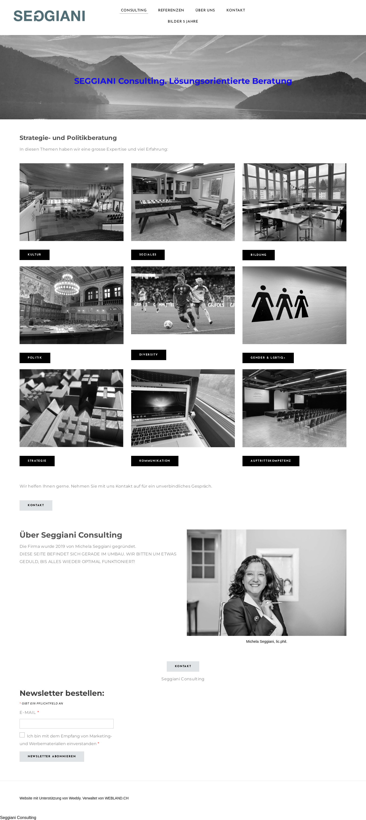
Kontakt (235, 10)
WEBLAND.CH (116, 798)
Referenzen (171, 10)
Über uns (205, 10)
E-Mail (29, 712)
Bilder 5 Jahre (183, 22)
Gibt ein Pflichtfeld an (41, 703)
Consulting (134, 10)
